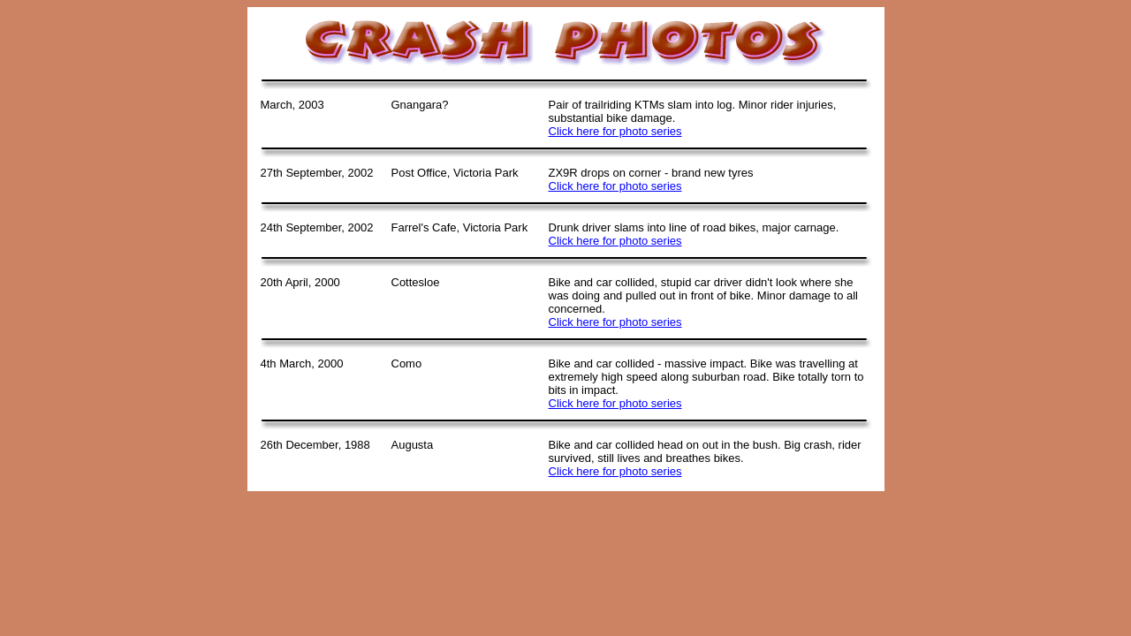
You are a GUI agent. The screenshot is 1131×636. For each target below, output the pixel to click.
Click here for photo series (615, 131)
